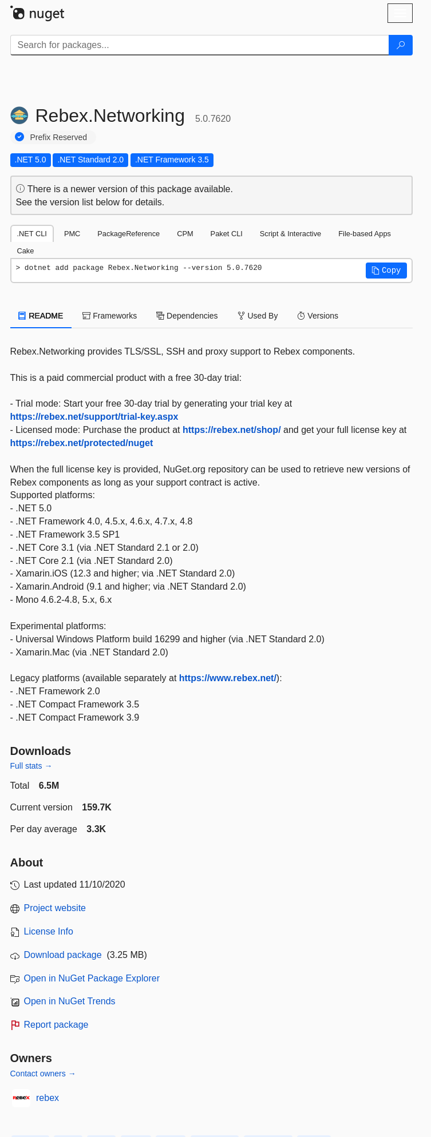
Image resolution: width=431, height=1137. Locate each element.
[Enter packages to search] (199, 45)
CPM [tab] (185, 233)
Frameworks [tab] (109, 315)
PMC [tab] (72, 233)
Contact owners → (43, 1073)
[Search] (401, 45)
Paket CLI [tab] (227, 233)
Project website (55, 908)
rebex (47, 1098)
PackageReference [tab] (128, 233)
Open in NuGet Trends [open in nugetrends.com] (70, 1001)
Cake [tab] (25, 251)
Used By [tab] (258, 315)
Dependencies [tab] (187, 315)
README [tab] (41, 315)
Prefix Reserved (59, 137)
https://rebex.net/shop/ (232, 430)
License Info (48, 931)
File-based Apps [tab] (364, 233)
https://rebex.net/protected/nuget (81, 443)
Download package (63, 955)
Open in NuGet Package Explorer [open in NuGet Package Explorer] (92, 978)
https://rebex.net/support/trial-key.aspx (94, 417)
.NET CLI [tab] (32, 233)
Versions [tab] (317, 315)
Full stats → (31, 765)
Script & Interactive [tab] (290, 233)
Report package (56, 1024)
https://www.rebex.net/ (227, 678)
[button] (386, 271)
